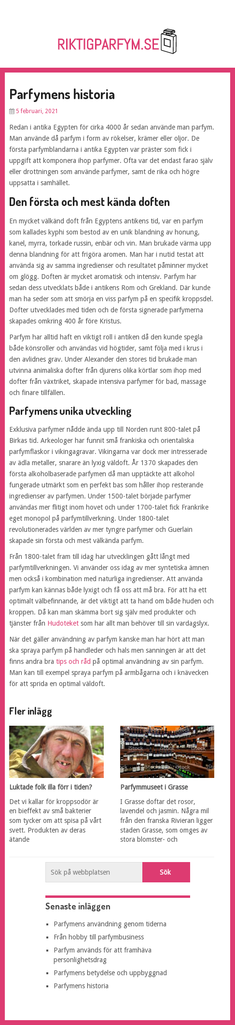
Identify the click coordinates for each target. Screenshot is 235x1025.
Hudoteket (63, 623)
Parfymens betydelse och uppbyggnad (110, 973)
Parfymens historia (81, 986)
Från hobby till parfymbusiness (99, 937)
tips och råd (73, 661)
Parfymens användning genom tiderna (110, 924)
